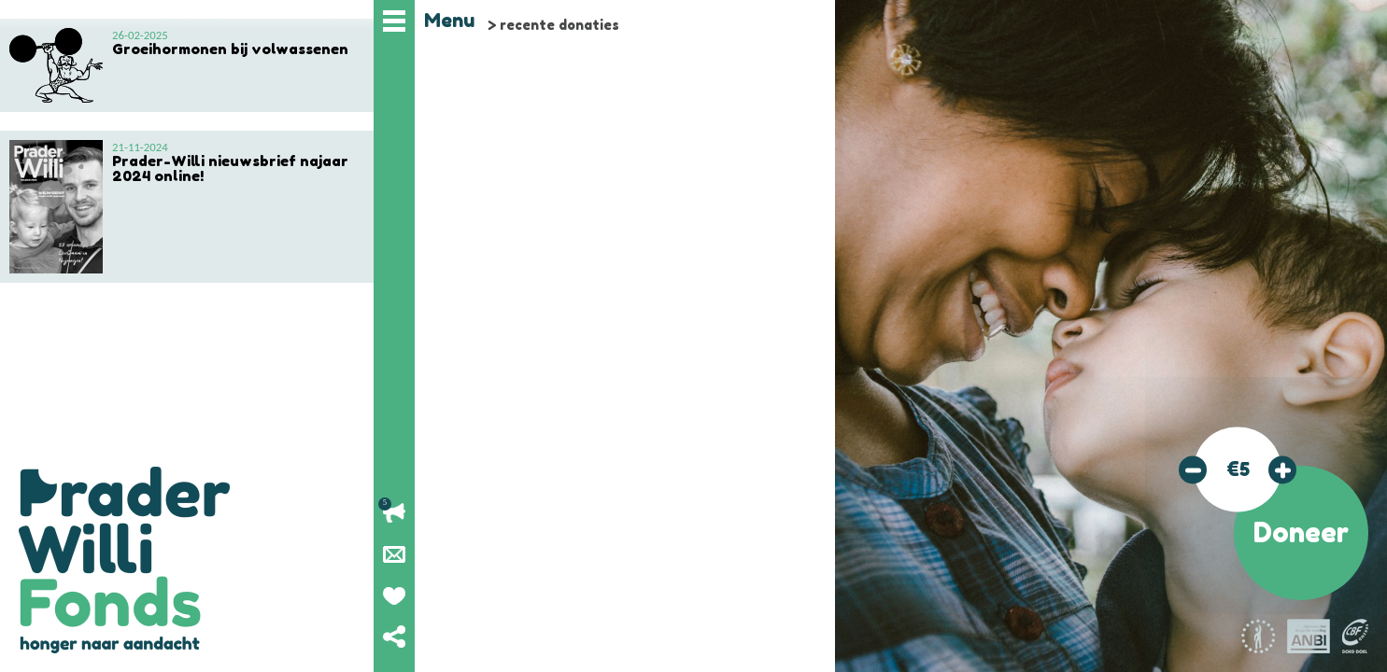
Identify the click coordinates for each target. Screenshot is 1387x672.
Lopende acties (394, 513)
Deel (394, 636)
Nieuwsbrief (394, 554)
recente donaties (559, 25)
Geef (394, 595)
